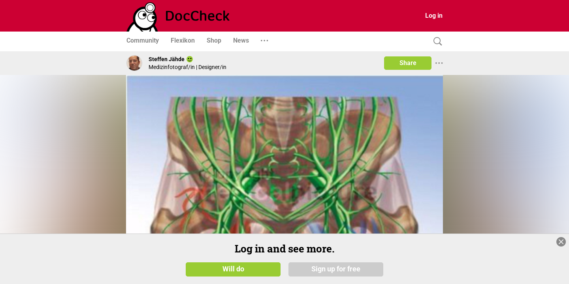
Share (407, 63)
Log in (434, 15)
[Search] (436, 42)
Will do (233, 269)
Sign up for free (335, 269)
